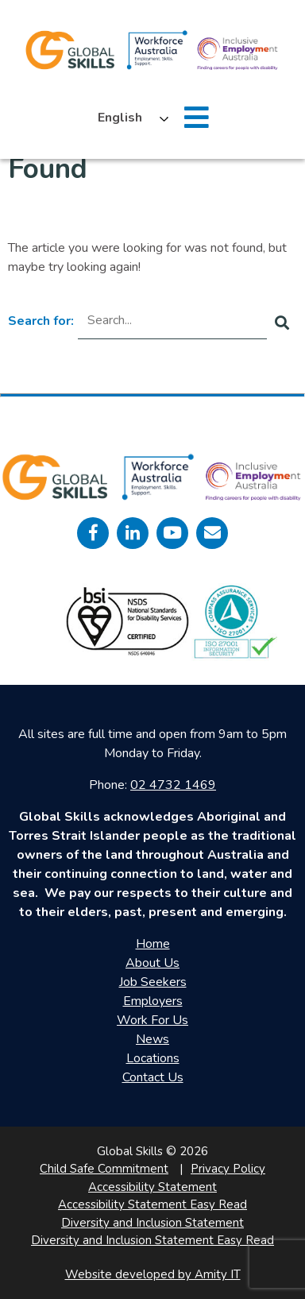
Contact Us (152, 1077)
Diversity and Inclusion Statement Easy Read (152, 1240)
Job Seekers (153, 982)
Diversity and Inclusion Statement (152, 1223)
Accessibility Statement (152, 1187)
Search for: (41, 321)
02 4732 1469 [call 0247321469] (173, 785)
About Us (152, 963)
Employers (153, 1001)
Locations (153, 1058)
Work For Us (152, 1020)
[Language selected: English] (129, 117)
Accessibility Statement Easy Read (152, 1204)
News (152, 1039)
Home (153, 944)
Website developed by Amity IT (153, 1274)
